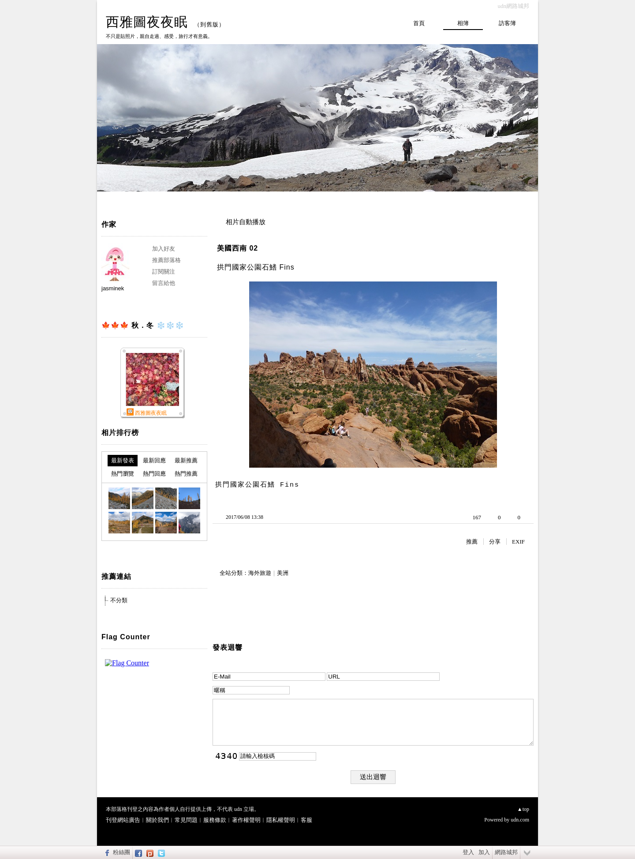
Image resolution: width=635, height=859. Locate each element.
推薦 (472, 541)
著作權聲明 (246, 820)
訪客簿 (507, 23)
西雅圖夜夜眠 (147, 22)
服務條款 (214, 820)
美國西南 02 (237, 248)
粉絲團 (121, 852)
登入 (468, 852)
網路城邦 (506, 852)
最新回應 (154, 460)
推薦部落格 (166, 260)
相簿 (463, 23)
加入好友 (163, 248)
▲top (523, 809)
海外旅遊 (259, 573)
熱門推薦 (186, 473)
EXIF (518, 541)
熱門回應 (154, 473)
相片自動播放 (245, 221)
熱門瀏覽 (122, 473)
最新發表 (122, 460)
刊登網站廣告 (123, 820)
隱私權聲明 (280, 820)
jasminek (112, 288)
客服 (306, 820)
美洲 (282, 573)
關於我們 (157, 820)
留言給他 (163, 283)
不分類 (118, 600)
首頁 (419, 23)
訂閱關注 (163, 271)
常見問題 (186, 820)
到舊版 (209, 24)
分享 (495, 541)
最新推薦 (186, 460)
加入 (484, 852)
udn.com (520, 820)
